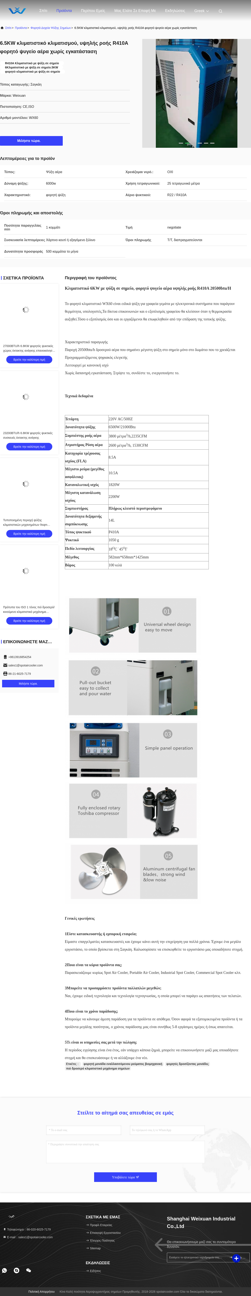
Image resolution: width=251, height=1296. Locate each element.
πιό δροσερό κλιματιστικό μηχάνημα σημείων (98, 1068)
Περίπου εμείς (93, 11)
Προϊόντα (64, 11)
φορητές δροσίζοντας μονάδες (187, 1064)
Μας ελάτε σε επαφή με (135, 11)
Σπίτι (43, 11)
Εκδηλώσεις (175, 11)
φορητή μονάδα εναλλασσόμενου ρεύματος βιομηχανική (123, 1064)
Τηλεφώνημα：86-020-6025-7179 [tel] (27, 1229)
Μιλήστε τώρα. (31, 141)
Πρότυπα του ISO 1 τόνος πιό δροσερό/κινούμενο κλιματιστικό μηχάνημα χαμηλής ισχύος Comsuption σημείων (29, 612)
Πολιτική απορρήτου (41, 1291)
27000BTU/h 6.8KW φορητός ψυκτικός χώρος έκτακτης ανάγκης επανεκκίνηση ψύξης (28, 350)
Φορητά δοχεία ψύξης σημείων (51, 28)
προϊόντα (21, 28)
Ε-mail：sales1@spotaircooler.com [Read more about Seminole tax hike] (28, 1237)
